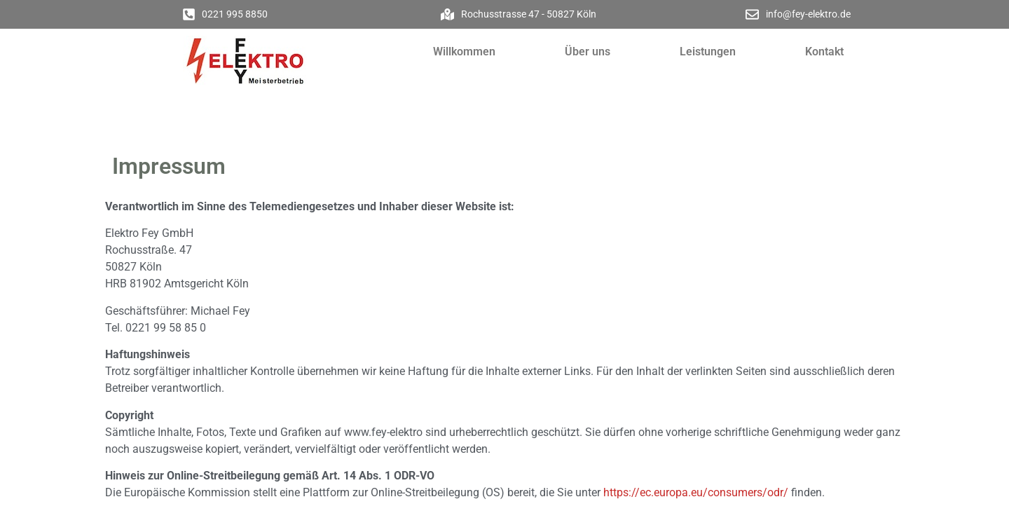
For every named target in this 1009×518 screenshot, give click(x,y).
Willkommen (464, 51)
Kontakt (824, 51)
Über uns (587, 51)
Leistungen (708, 51)
